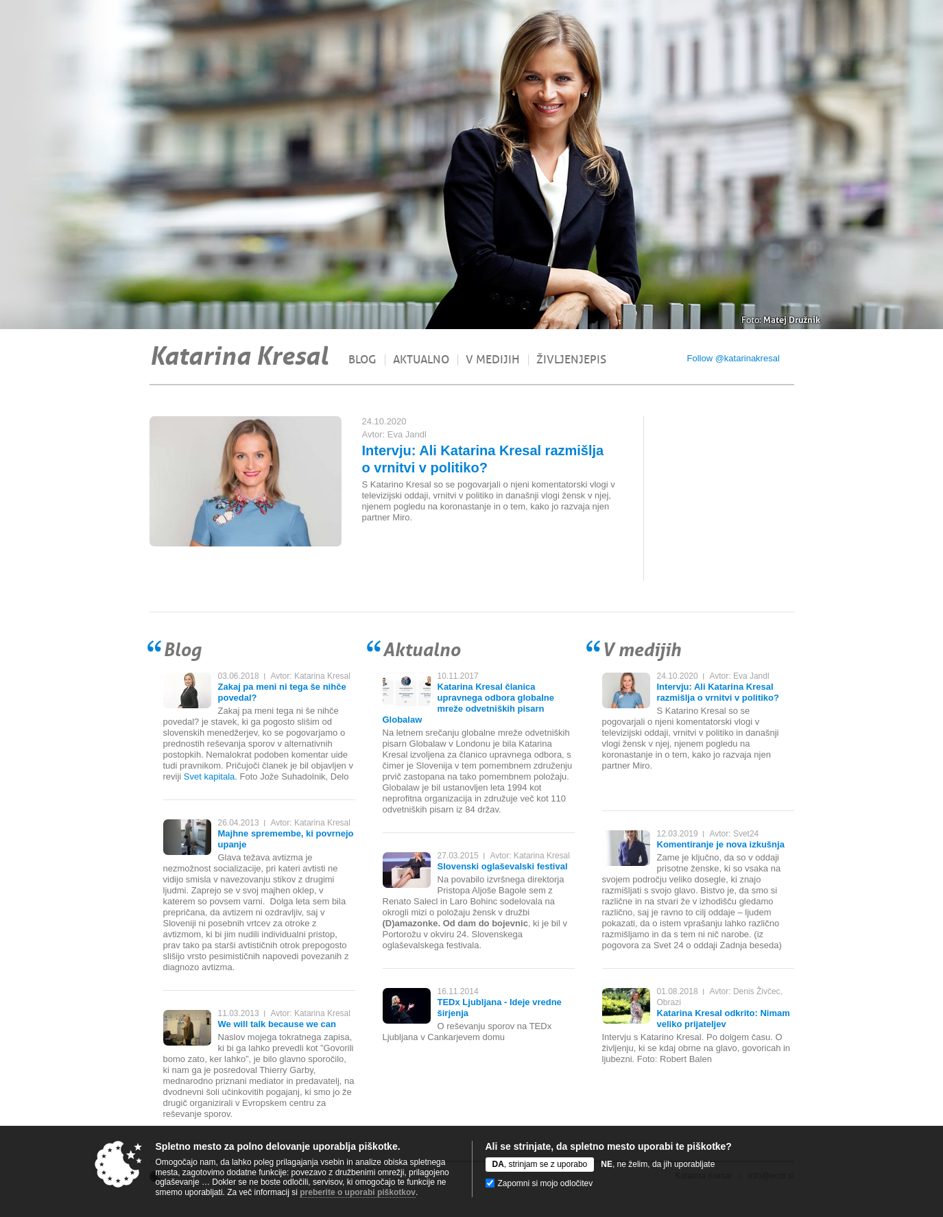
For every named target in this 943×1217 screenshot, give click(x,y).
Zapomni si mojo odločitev (545, 1183)
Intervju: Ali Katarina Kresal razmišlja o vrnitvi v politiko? (718, 692)
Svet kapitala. (210, 776)
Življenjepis (571, 360)
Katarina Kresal (239, 356)
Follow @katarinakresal (733, 358)
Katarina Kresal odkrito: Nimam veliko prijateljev (723, 1018)
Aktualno (421, 360)
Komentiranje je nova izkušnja (721, 844)
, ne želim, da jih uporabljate (658, 1164)
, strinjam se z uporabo (540, 1164)
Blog (362, 360)
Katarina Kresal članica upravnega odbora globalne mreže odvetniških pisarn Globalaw (468, 703)
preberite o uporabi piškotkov (358, 1192)
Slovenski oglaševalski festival (503, 866)
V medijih (493, 360)
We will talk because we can (277, 1024)
